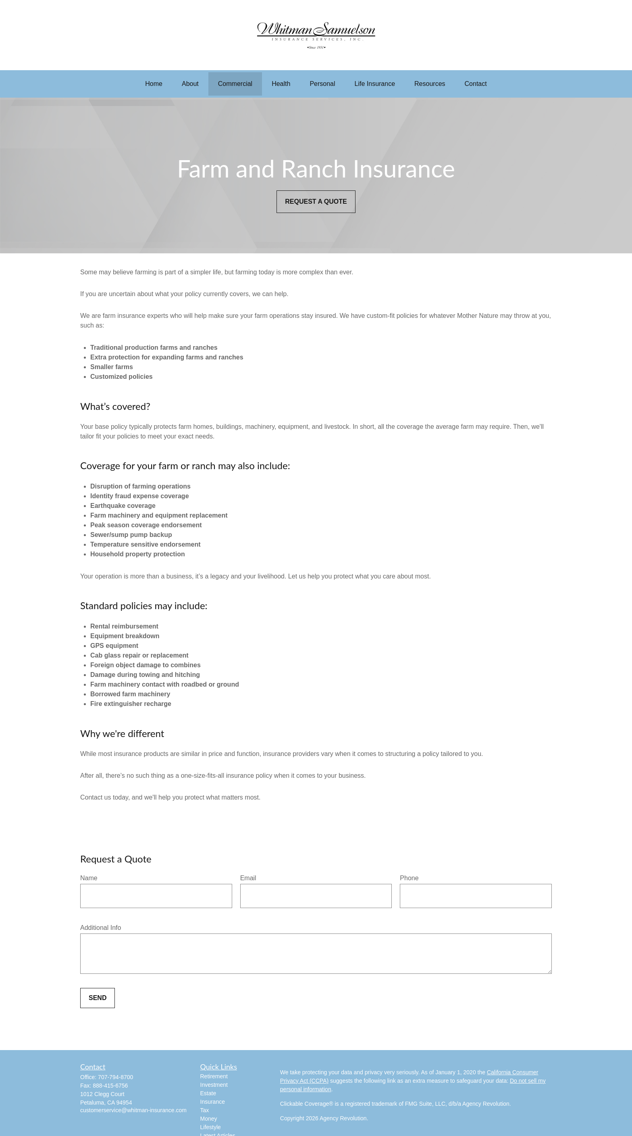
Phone (409, 878)
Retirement (214, 1076)
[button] (153, 84)
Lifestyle (210, 1127)
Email (248, 878)
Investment (214, 1085)
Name (89, 878)
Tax (204, 1110)
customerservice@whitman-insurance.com (133, 1110)
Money (208, 1118)
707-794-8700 (115, 1077)
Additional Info (100, 927)
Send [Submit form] (97, 997)
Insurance (212, 1101)
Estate (208, 1093)
